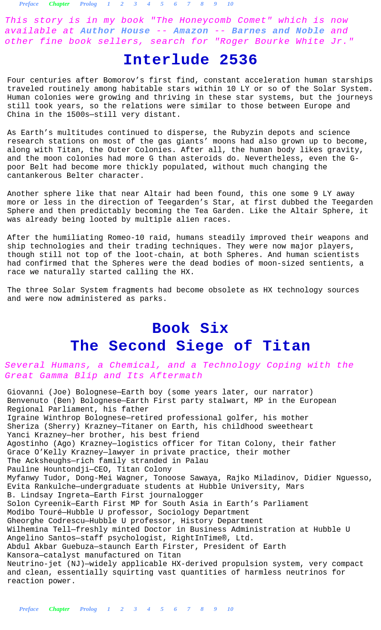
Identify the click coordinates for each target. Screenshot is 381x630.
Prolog (88, 3)
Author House (115, 31)
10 (230, 3)
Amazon (191, 31)
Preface (29, 3)
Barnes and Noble (278, 31)
